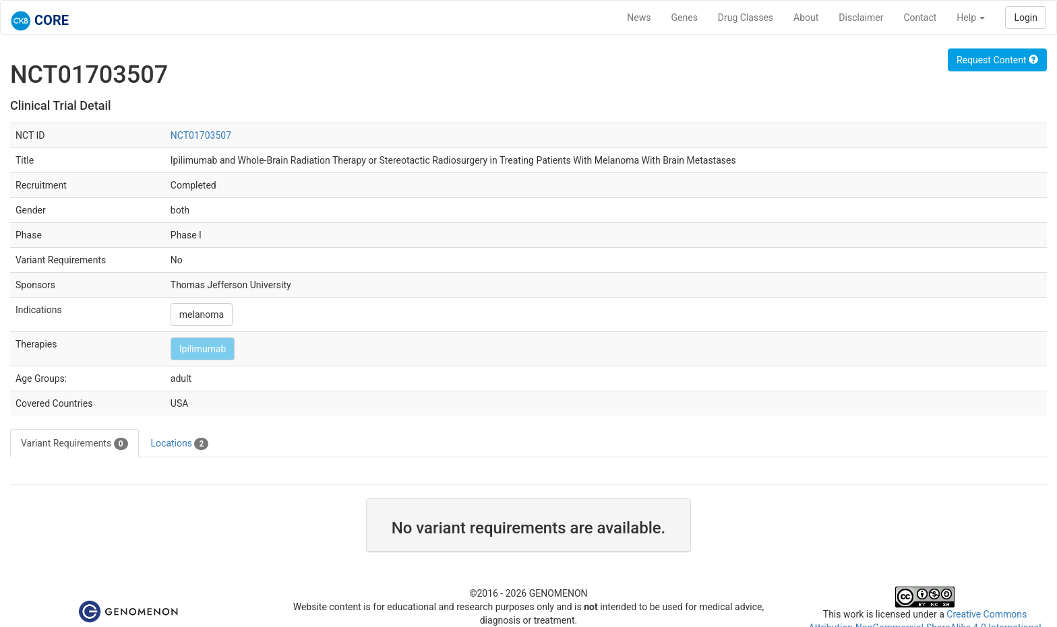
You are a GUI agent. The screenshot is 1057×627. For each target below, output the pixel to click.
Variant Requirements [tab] (74, 444)
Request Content (997, 60)
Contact (919, 17)
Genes (684, 17)
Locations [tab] (180, 444)
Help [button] (971, 17)
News (639, 17)
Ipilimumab (203, 348)
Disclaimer (861, 17)
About (805, 17)
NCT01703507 (201, 135)
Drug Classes (745, 17)
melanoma (201, 314)
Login (1025, 17)
